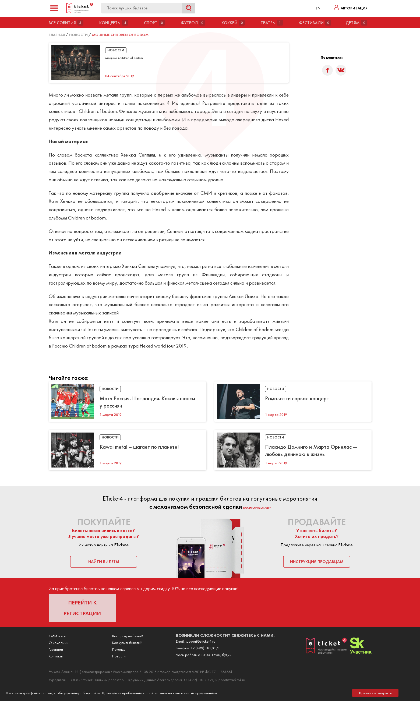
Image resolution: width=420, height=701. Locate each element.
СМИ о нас (58, 635)
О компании (58, 642)
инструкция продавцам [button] (316, 561)
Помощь (118, 649)
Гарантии (56, 649)
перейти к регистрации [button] (82, 608)
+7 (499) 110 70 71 (205, 648)
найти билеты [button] (103, 561)
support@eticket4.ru (200, 641)
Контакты (56, 656)
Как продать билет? (127, 635)
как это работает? (257, 507)
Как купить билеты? (127, 642)
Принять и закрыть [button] (375, 693)
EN (318, 8)
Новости (119, 656)
